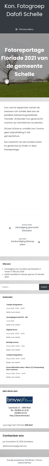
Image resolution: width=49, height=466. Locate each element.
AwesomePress (24, 463)
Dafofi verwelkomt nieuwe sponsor (19, 274)
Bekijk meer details (13, 312)
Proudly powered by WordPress (21, 460)
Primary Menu (24, 29)
